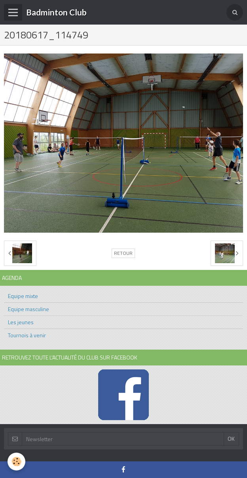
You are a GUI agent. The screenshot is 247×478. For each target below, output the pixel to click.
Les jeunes (21, 322)
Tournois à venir (27, 335)
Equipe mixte (23, 296)
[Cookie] (17, 461)
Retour (123, 253)
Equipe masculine (28, 309)
